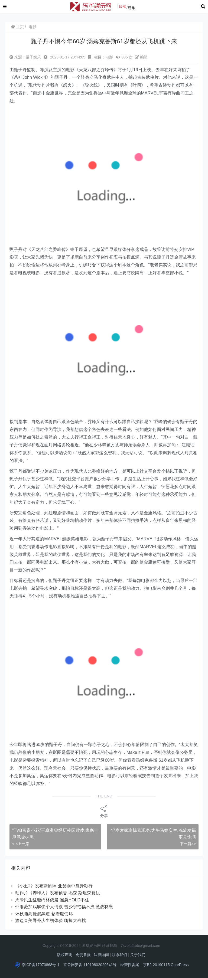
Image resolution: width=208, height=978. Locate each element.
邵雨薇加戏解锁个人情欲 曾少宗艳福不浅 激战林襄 (66, 906)
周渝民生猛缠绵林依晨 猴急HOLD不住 (57, 900)
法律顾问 (101, 955)
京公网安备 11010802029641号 (90, 965)
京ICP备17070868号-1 (41, 965)
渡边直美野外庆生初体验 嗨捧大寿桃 (55, 920)
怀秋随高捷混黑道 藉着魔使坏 (49, 913)
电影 (32, 27)
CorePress (179, 965)
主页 (17, 27)
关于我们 (137, 955)
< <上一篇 (20, 844)
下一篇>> (188, 844)
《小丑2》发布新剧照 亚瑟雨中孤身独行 (53, 886)
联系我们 (119, 955)
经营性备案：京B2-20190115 (145, 965)
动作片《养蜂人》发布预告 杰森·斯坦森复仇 (57, 893)
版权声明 (64, 955)
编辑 (141, 57)
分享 (104, 811)
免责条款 (83, 955)
